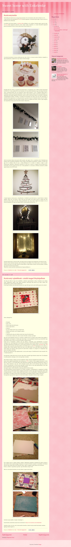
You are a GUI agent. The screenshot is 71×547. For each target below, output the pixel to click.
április (55, 46)
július (55, 40)
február (55, 50)
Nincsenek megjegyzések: (22, 270)
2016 (54, 24)
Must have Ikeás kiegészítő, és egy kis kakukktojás (62, 75)
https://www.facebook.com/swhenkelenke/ (34, 522)
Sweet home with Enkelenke (24, 5)
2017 (54, 22)
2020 (54, 19)
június (55, 42)
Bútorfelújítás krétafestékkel (62, 58)
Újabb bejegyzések (6, 534)
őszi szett (7, 24)
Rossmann (41, 344)
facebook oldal (20, 23)
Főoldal (25, 534)
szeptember (56, 37)
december (56, 26)
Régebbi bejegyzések (44, 534)
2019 (54, 21)
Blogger (39, 544)
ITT (18, 19)
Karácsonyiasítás (10, 15)
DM (46, 344)
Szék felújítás (59, 66)
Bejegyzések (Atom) (10, 537)
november (56, 33)
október (55, 35)
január (55, 52)
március (55, 48)
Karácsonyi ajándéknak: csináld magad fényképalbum (24, 278)
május (55, 44)
